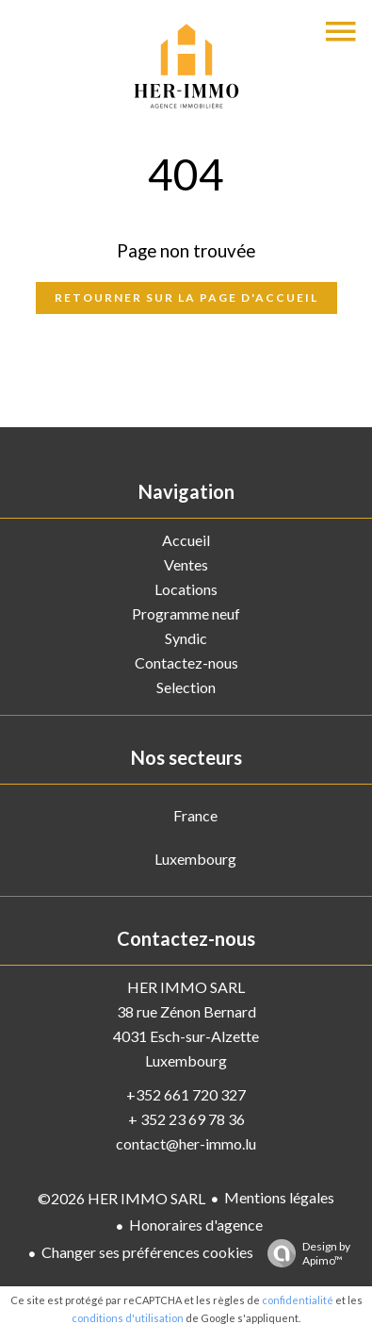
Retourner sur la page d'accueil (186, 297)
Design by (304, 1253)
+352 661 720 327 (186, 1094)
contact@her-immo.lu (186, 1143)
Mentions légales (279, 1197)
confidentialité (297, 1300)
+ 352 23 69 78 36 (186, 1119)
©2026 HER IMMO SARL (121, 1198)
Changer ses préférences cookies (147, 1252)
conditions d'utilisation (128, 1318)
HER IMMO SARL (186, 987)
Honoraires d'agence (196, 1224)
